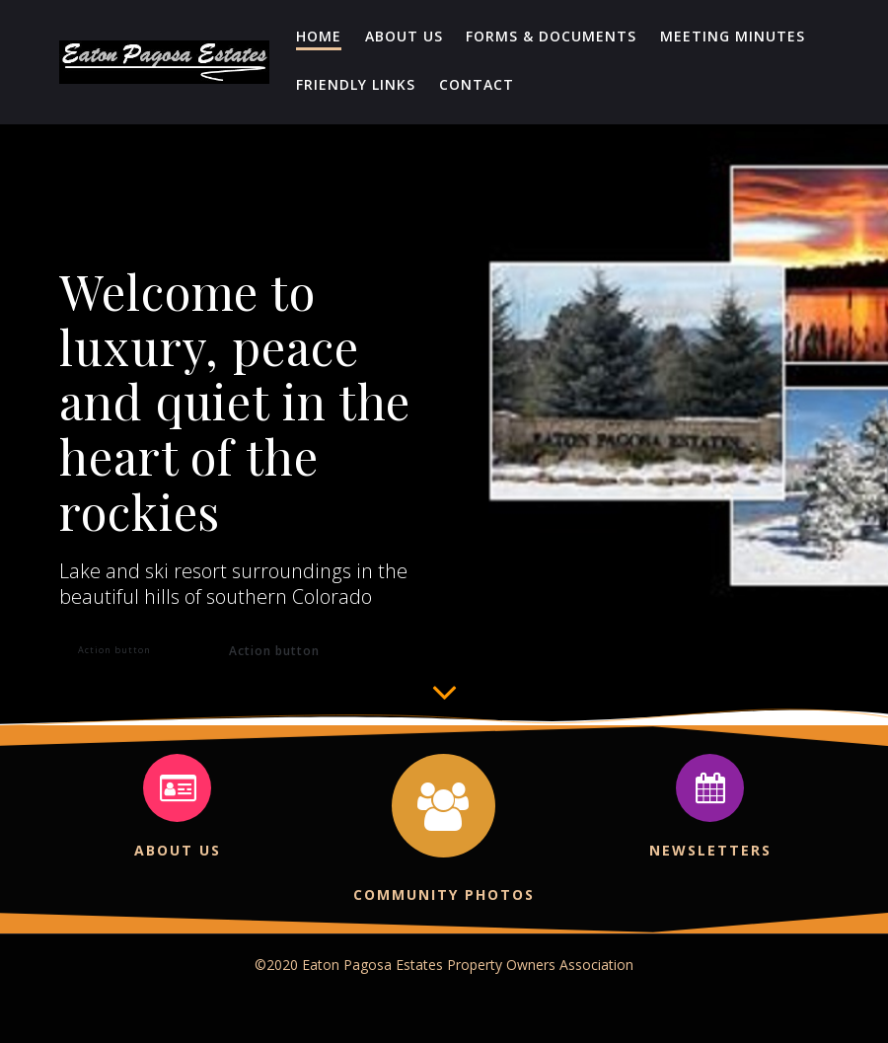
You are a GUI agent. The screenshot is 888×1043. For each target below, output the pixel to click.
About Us (404, 36)
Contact (476, 84)
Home (318, 36)
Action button (114, 649)
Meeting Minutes (732, 36)
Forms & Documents (551, 36)
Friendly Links (355, 84)
